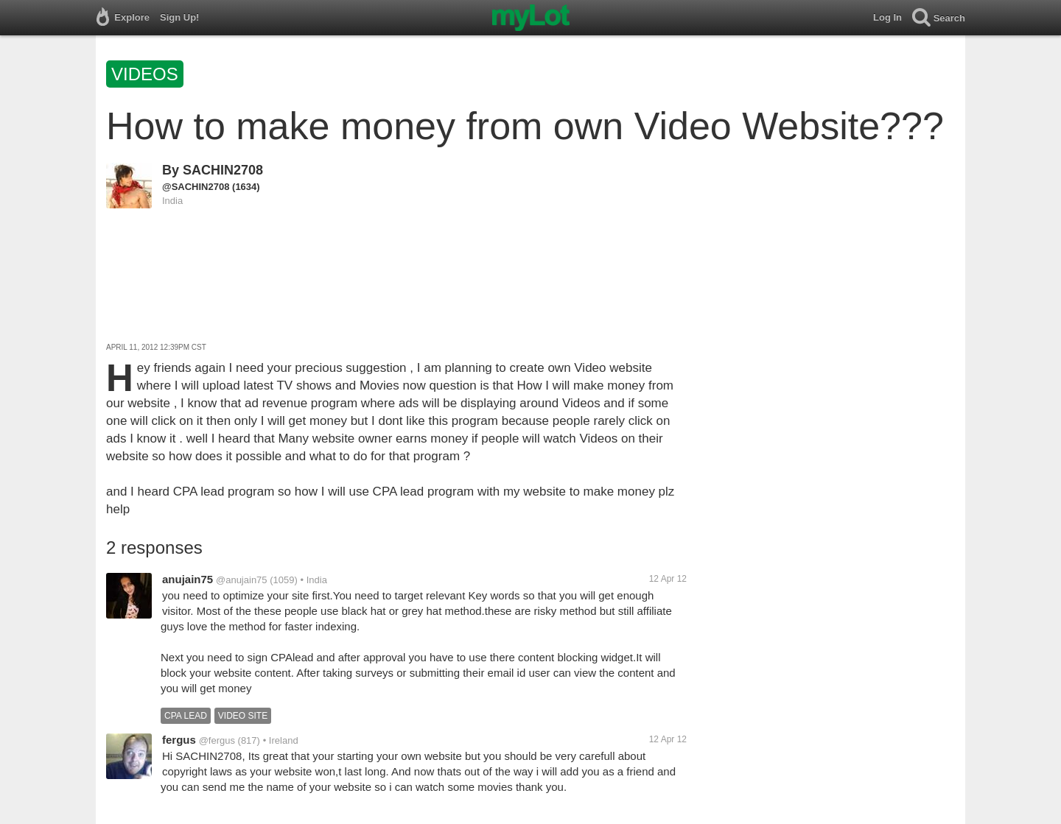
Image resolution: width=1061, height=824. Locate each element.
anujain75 (187, 579)
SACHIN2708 (223, 170)
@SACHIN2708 (195, 186)
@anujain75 (241, 579)
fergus (179, 739)
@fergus (217, 740)
